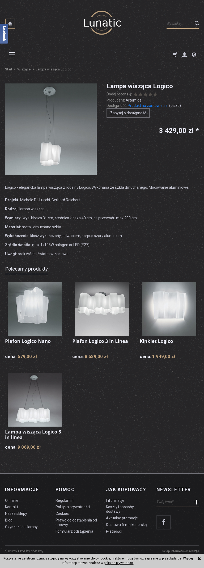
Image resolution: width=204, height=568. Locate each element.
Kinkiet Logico (156, 341)
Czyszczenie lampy (21, 526)
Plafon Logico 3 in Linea (100, 341)
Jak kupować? (126, 489)
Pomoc (65, 489)
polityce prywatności (119, 563)
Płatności (114, 531)
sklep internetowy (180, 551)
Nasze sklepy (16, 513)
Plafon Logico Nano (28, 341)
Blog (8, 520)
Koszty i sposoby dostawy (120, 508)
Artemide (134, 100)
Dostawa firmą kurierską (126, 524)
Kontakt (11, 506)
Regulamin (65, 500)
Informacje (22, 489)
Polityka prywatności (73, 506)
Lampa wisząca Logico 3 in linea (33, 434)
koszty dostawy (31, 551)
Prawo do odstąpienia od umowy (76, 522)
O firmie (11, 500)
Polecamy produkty (26, 269)
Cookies (62, 513)
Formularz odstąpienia (74, 531)
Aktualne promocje (122, 518)
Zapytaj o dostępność (128, 113)
